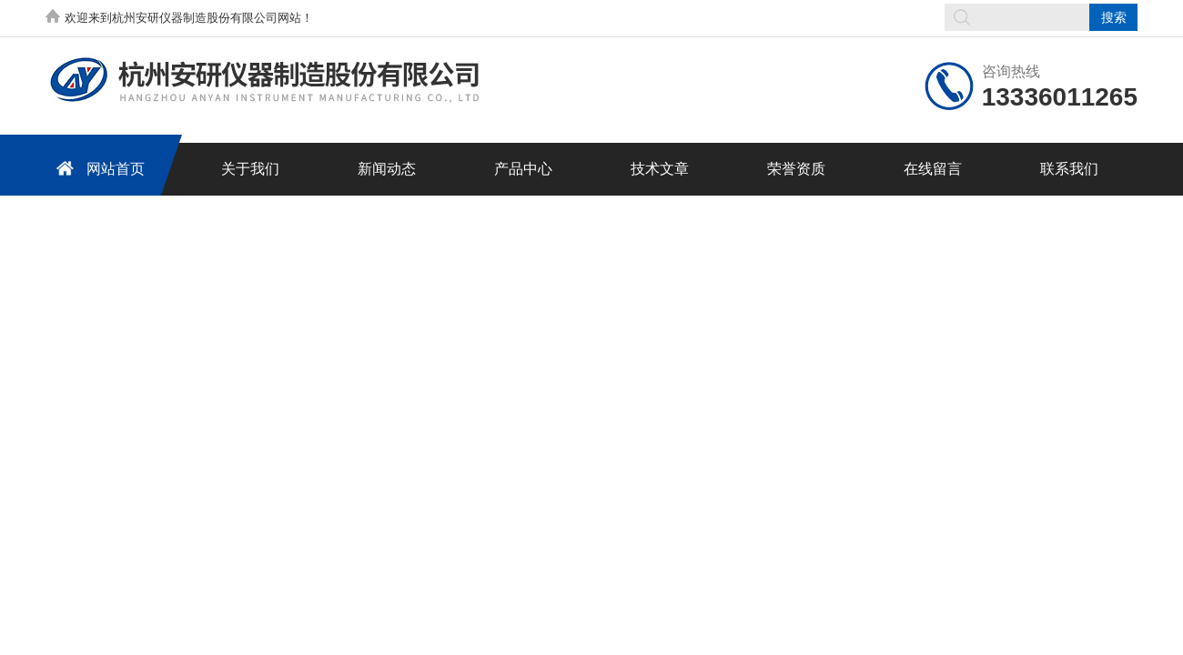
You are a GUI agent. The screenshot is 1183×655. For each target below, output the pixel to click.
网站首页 (97, 168)
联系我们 (1069, 168)
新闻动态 (387, 168)
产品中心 (523, 168)
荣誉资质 (796, 168)
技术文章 (660, 168)
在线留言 (933, 168)
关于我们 (250, 168)
